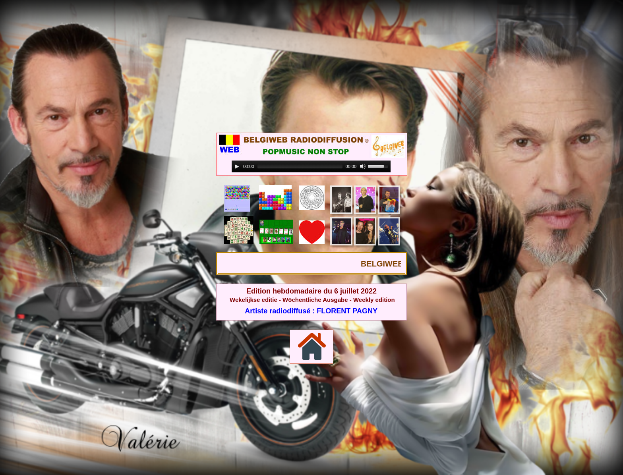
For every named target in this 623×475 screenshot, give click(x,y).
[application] (311, 166)
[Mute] (363, 166)
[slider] (299, 166)
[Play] (237, 166)
